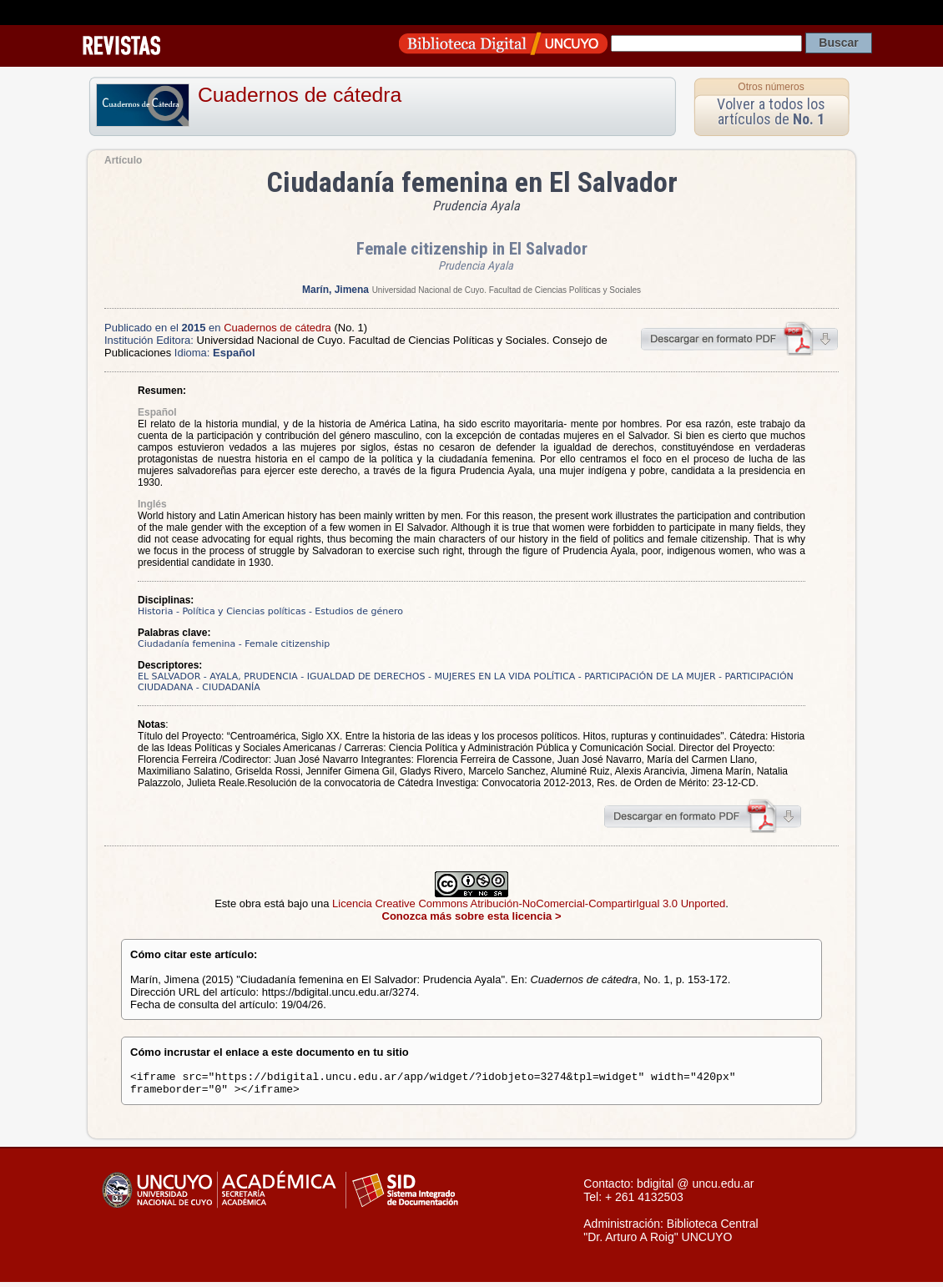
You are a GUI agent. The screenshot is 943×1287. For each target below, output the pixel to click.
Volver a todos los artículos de (771, 111)
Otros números (771, 87)
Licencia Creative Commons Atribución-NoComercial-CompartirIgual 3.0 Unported (528, 903)
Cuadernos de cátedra (299, 94)
